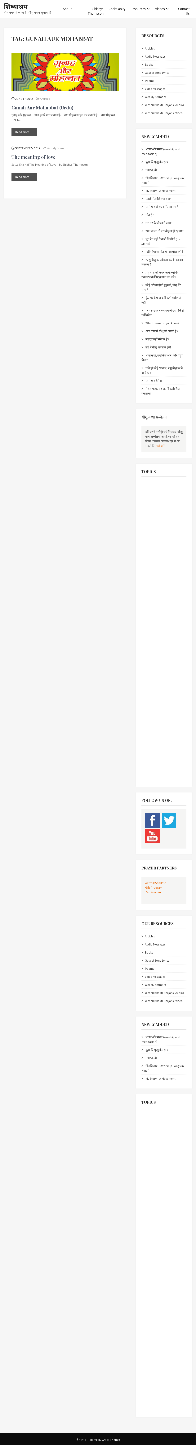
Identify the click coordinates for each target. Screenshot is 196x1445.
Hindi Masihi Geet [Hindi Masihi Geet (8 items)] (152, 611)
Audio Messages (155, 57)
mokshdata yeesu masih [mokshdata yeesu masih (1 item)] (156, 634)
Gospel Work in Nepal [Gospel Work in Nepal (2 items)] (154, 563)
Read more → (24, 132)
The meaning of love (33, 157)
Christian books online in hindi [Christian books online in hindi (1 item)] (159, 512)
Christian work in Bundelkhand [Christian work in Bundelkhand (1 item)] (159, 520)
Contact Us (184, 11)
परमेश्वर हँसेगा (153, 381)
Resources (138, 9)
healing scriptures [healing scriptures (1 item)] (153, 579)
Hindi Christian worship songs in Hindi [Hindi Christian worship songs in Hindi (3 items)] (162, 603)
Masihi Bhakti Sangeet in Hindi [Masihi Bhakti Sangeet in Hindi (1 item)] (159, 626)
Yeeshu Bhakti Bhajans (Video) (164, 113)
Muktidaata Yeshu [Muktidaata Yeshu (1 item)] (153, 658)
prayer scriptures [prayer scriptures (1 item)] (152, 689)
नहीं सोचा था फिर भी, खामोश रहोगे (164, 252)
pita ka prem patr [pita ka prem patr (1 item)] (152, 674)
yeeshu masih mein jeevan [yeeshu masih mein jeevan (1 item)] (157, 760)
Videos (160, 9)
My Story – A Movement (160, 191)
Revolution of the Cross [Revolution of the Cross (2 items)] (155, 705)
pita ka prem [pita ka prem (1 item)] (169, 666)
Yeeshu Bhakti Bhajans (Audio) (164, 105)
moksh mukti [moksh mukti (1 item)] (150, 642)
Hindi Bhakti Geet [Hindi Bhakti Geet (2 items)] (152, 587)
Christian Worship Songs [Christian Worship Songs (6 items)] (156, 527)
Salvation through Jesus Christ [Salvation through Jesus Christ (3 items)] (159, 713)
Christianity (117, 9)
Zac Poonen (153, 892)
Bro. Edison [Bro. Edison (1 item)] (169, 491)
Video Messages (155, 89)
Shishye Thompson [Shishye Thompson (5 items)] (153, 729)
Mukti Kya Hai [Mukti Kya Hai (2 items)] (175, 658)
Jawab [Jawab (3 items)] (171, 611)
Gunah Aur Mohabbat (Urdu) (42, 107)
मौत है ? (149, 215)
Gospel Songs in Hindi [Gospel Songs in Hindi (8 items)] (154, 556)
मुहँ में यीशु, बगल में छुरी (158, 347)
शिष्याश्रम (16, 6)
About (67, 9)
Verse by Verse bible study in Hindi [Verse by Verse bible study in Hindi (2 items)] (160, 752)
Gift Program (154, 888)
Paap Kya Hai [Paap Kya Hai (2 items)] (150, 666)
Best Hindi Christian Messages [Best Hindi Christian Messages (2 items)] (158, 483)
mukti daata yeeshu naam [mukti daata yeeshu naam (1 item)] (157, 650)
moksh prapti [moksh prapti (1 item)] (170, 642)
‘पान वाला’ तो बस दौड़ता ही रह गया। (165, 231)
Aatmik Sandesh (155, 883)
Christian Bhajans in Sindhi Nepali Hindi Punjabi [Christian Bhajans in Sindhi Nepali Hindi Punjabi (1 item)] (160, 502)
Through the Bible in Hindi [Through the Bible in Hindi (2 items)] (157, 737)
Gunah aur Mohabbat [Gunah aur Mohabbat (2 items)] (155, 571)
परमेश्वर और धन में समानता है (161, 207)
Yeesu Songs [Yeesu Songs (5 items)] (170, 768)
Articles (45, 99)
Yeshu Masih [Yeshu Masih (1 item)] (150, 776)
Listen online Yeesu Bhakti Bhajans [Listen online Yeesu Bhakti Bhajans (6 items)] (161, 619)
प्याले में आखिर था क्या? (158, 199)
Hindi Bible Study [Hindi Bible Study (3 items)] (152, 595)
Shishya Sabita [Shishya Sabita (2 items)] (174, 721)
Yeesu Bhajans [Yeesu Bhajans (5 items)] (151, 768)
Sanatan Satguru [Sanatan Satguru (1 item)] (152, 721)
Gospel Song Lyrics (157, 73)
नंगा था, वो (151, 170)
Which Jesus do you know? (162, 323)
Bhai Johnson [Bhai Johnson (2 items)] (151, 491)
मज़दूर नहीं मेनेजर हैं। (157, 339)
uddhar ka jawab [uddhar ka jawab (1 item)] (152, 745)
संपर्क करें (159, 446)
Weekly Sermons (58, 148)
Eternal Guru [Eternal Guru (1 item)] (150, 535)
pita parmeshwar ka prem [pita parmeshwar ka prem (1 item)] (157, 682)
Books (149, 65)
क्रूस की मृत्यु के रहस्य (156, 162)
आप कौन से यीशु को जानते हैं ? (161, 331)
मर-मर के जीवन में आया (158, 223)
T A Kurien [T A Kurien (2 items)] (174, 729)
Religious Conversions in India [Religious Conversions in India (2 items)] (158, 697)
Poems (149, 81)
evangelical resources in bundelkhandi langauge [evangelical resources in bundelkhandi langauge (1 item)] (163, 546)
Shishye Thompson (96, 11)
